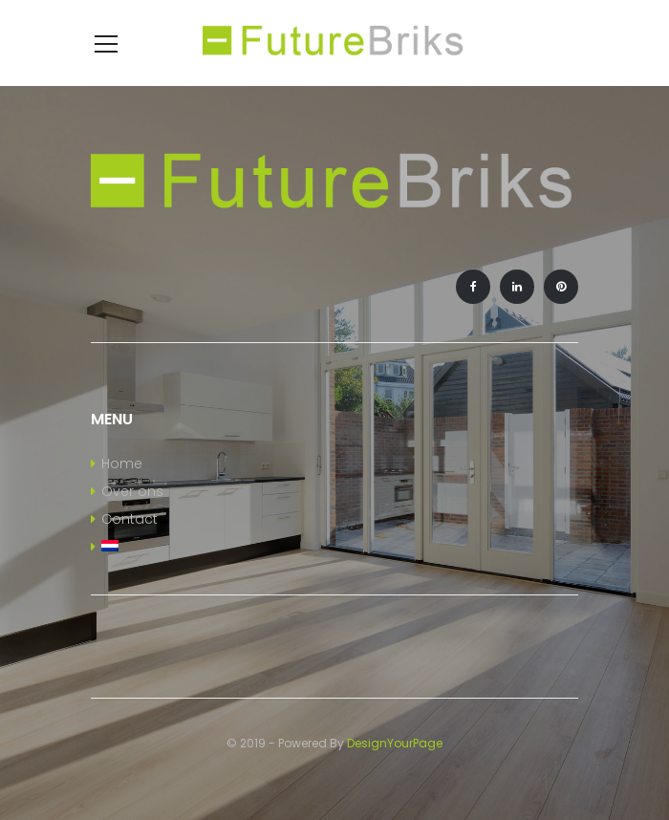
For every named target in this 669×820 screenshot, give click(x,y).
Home (121, 463)
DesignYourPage (394, 743)
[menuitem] (334, 547)
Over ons (132, 491)
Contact (129, 519)
